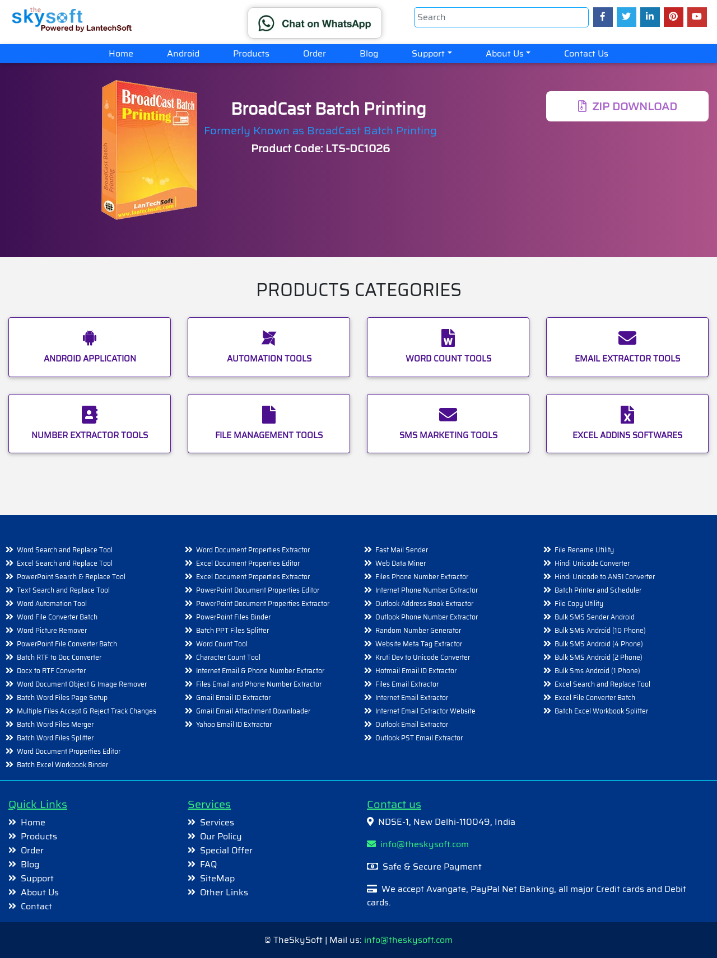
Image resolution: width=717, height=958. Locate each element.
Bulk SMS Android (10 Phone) (600, 630)
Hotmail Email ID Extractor (416, 670)
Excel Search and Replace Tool (65, 563)
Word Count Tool (222, 643)
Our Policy (221, 836)
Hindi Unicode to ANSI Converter (605, 576)
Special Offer (226, 850)
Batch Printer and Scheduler (598, 590)
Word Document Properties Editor (68, 751)
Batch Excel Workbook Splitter (601, 711)
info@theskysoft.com (418, 844)
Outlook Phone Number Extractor (426, 617)
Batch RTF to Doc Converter (59, 657)
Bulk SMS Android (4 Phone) (599, 643)
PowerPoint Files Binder (233, 617)
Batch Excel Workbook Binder (62, 764)
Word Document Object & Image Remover (82, 684)
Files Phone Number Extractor (421, 576)
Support (428, 53)
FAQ (208, 864)
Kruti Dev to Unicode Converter (422, 657)
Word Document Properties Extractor (253, 549)
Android (183, 53)
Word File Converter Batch (57, 617)
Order (314, 53)
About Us (505, 53)
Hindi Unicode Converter (592, 563)
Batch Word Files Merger (55, 724)
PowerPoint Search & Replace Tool (71, 576)
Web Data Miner (400, 563)
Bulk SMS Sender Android (595, 617)
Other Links (224, 892)
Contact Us (586, 53)
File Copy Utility (579, 603)
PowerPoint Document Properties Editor (257, 590)
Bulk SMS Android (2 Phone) (598, 657)
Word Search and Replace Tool (65, 549)
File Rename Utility (584, 549)
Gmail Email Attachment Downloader (253, 711)
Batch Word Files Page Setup (62, 697)
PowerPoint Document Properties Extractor (262, 603)
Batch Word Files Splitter (55, 737)
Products (251, 53)
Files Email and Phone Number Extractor (259, 684)
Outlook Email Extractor (411, 724)
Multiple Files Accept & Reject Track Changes (86, 711)
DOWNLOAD (627, 106)
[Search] (501, 17)
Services (217, 822)
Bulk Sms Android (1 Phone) (597, 670)
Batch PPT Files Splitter (232, 630)
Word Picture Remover (52, 630)
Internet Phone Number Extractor (426, 590)
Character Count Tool (228, 657)
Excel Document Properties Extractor (253, 576)
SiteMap (217, 878)
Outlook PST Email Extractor (419, 737)
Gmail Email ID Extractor (233, 697)
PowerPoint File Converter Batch (67, 643)
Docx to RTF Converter (51, 670)
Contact (36, 906)
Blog (369, 53)
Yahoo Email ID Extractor (234, 724)
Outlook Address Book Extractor (424, 603)
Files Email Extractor (407, 684)
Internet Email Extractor (411, 697)
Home (129, 53)
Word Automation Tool (52, 603)
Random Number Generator (418, 630)
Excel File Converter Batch (595, 697)
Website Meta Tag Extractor (418, 643)
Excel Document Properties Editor (248, 563)
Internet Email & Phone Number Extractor (260, 670)
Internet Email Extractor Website (425, 711)
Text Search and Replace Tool (63, 590)
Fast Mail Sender (401, 549)
